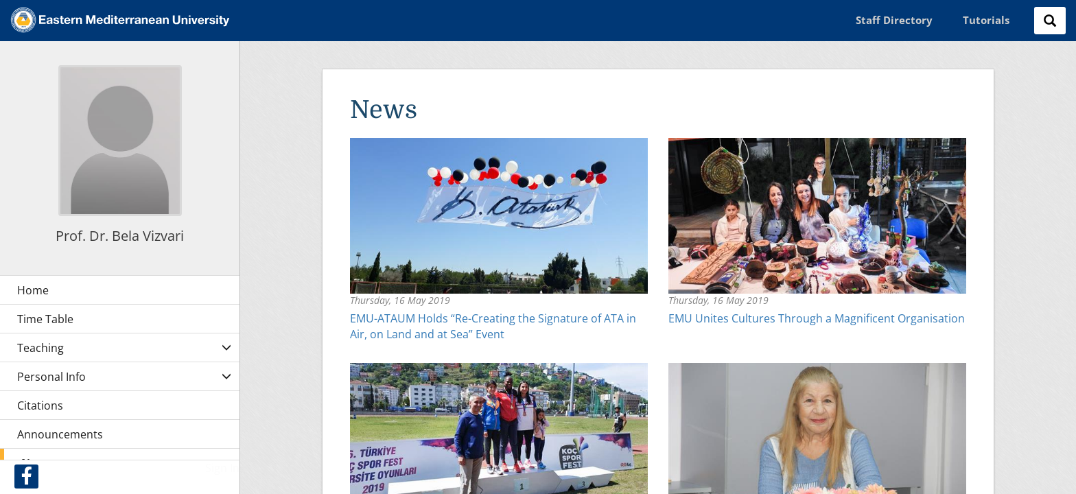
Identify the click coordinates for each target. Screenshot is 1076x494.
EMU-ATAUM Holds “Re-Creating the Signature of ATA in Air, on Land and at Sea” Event (493, 326)
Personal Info (51, 376)
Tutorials (986, 20)
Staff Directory (894, 20)
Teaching (40, 347)
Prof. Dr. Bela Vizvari (120, 235)
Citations (40, 405)
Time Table (45, 319)
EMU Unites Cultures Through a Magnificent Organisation (816, 318)
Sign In (222, 467)
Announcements (60, 434)
